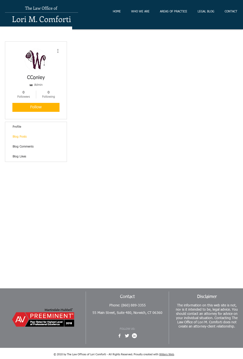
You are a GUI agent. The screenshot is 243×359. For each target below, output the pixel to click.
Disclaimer (207, 297)
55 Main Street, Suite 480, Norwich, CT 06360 (127, 313)
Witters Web (166, 354)
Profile (17, 126)
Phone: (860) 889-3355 (127, 305)
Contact (127, 297)
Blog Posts (20, 136)
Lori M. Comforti (41, 19)
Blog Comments (23, 146)
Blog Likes (19, 156)
